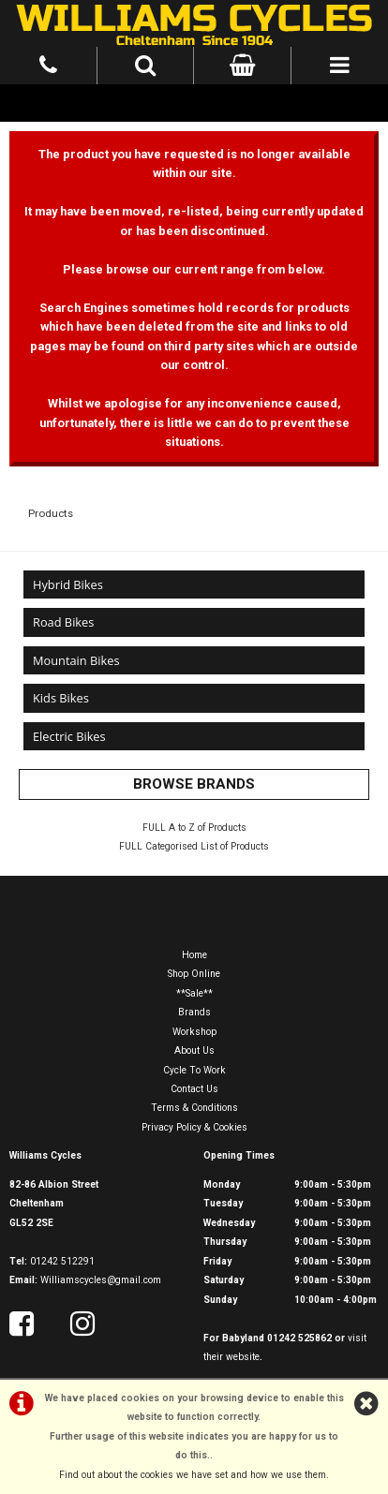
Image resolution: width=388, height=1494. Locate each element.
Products (50, 513)
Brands (194, 1012)
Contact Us (194, 1089)
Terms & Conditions (194, 1108)
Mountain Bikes (76, 660)
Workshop (194, 1032)
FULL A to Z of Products (194, 827)
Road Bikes (63, 622)
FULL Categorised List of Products (194, 846)
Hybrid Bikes (68, 584)
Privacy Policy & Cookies (194, 1127)
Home (194, 955)
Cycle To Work (194, 1070)
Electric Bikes (69, 736)
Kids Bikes (61, 697)
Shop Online (194, 974)
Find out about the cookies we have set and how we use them (192, 1475)
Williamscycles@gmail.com (100, 1280)
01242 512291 (62, 1261)
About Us (194, 1050)
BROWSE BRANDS (194, 784)
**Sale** (194, 993)
